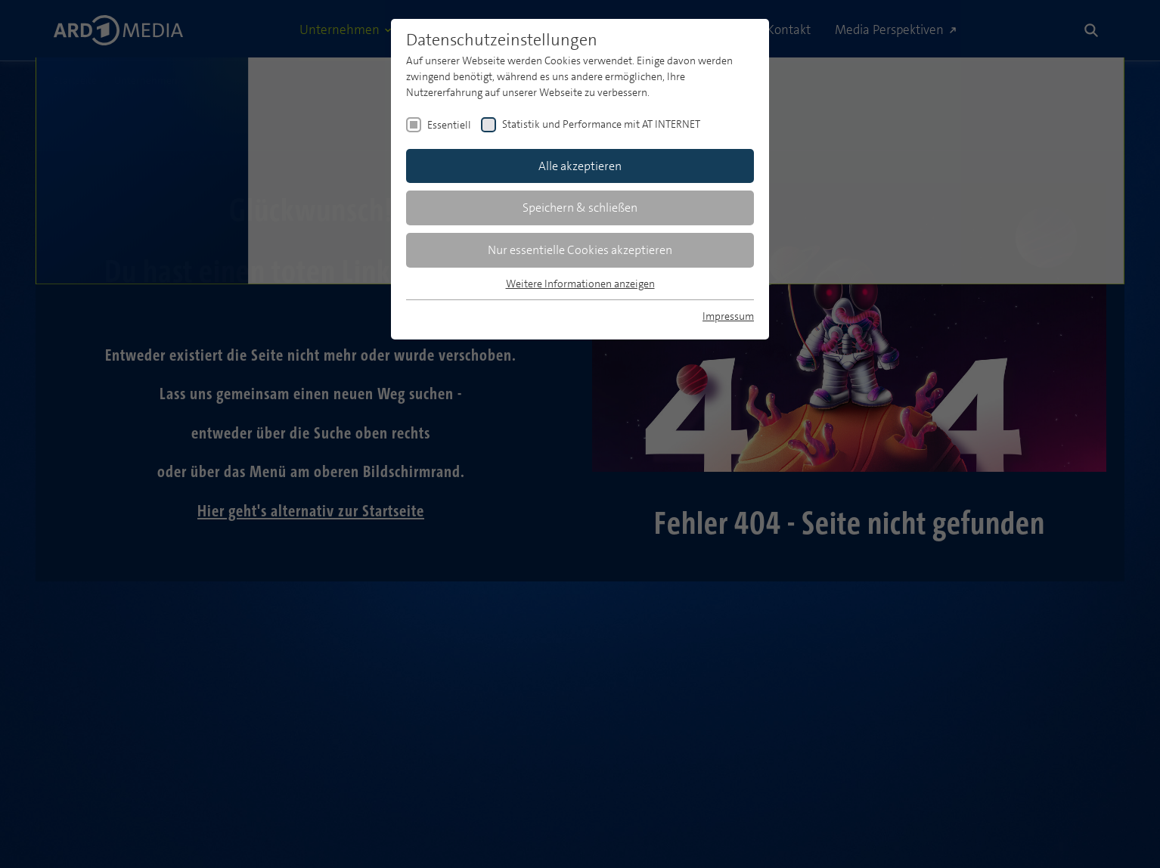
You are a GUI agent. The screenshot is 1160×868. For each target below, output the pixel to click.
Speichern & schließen (580, 207)
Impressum (728, 316)
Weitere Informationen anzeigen (580, 283)
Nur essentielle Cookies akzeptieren (580, 250)
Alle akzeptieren (580, 166)
